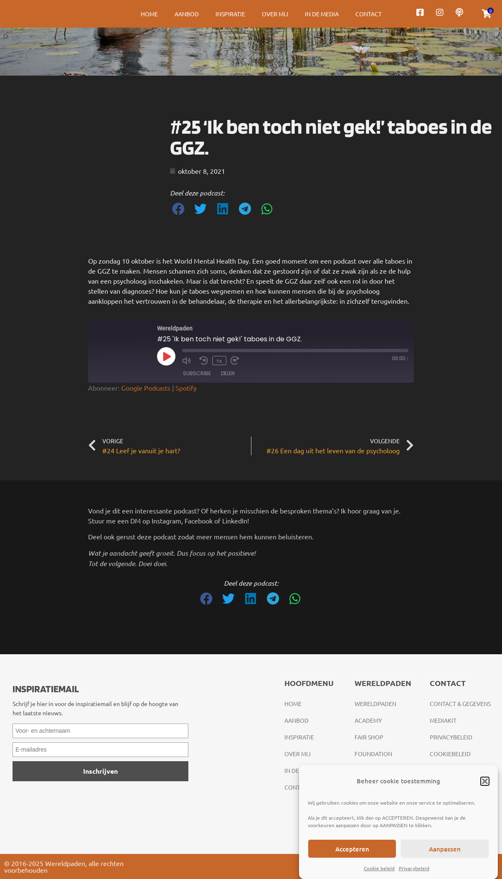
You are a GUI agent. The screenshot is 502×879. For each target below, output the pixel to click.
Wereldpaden (375, 703)
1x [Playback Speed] (219, 360)
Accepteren (352, 849)
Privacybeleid (414, 868)
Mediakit (443, 720)
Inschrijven (100, 771)
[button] (485, 781)
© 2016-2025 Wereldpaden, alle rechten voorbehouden (64, 866)
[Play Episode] (166, 356)
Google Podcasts (145, 388)
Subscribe (197, 373)
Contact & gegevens (460, 703)
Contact (368, 14)
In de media (322, 14)
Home (149, 14)
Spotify (186, 388)
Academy (368, 720)
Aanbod (187, 14)
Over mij (275, 14)
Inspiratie (230, 14)
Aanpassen (445, 849)
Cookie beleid (379, 868)
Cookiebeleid (450, 753)
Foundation (373, 753)
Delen (228, 373)
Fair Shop (369, 737)
